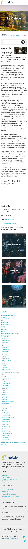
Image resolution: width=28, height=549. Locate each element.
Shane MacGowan (6, 421)
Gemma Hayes (5, 385)
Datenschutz (14, 538)
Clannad (4, 356)
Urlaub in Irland (6, 477)
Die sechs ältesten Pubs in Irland (8, 315)
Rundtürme (3, 444)
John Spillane (5, 397)
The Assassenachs (6, 431)
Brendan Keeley (6, 340)
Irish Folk (3, 328)
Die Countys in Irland (7, 489)
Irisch (2, 320)
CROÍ (3, 362)
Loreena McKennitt (6, 406)
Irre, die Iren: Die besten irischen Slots (10, 333)
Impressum (8, 538)
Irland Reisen (5, 475)
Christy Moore (5, 354)
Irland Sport (3, 331)
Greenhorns (5, 392)
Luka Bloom (5, 408)
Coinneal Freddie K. (6, 360)
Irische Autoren (4, 322)
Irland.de (3, 35)
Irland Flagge (4, 329)
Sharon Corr (5, 423)
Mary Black (4, 410)
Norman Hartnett (6, 415)
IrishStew (4, 394)
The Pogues (5, 437)
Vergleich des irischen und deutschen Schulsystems (13, 442)
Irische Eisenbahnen (5, 324)
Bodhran (7, 92)
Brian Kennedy (5, 342)
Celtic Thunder (5, 349)
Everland (4, 376)
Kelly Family (5, 399)
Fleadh (3, 381)
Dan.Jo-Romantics (6, 363)
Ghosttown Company (7, 387)
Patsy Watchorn (6, 419)
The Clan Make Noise (7, 433)
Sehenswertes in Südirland (9, 495)
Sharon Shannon (6, 424)
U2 (2, 440)
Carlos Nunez (5, 345)
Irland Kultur (5, 481)
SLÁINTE (4, 428)
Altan (3, 338)
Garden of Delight (6, 383)
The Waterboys (5, 439)
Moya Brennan (5, 412)
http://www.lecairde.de (10, 223)
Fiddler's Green (5, 379)
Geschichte (3, 317)
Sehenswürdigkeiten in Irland (9, 479)
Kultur (7, 35)
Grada (3, 390)
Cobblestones (5, 358)
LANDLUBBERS (5, 403)
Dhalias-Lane (5, 367)
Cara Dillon (4, 347)
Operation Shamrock (6, 335)
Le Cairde (24, 35)
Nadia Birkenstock (6, 414)
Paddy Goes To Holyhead (8, 417)
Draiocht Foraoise (6, 369)
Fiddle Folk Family (6, 378)
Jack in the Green (6, 396)
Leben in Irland (5, 483)
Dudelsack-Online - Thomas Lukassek (10, 372)
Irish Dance (3, 326)
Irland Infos (5, 491)
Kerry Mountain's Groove (8, 401)
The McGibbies (5, 435)
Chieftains (4, 353)
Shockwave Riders (6, 426)
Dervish (4, 365)
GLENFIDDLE (5, 388)
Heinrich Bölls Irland (5, 319)
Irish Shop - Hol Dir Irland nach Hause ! (12, 496)
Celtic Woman (5, 351)
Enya (3, 374)
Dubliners (4, 371)
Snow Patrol (5, 430)
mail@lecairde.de (9, 219)
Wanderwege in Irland (7, 493)
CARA (3, 344)
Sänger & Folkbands (15, 35)
